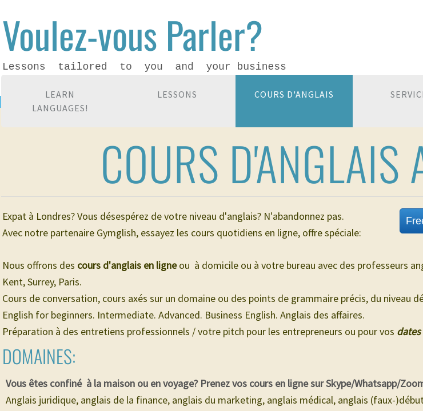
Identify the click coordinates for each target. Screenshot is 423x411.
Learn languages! (60, 101)
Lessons (177, 94)
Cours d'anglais (294, 94)
